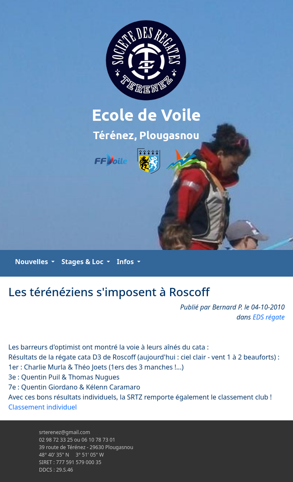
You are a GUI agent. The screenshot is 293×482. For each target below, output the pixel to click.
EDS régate (269, 317)
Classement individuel (42, 407)
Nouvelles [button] (32, 261)
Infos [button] (126, 261)
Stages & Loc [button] (83, 261)
